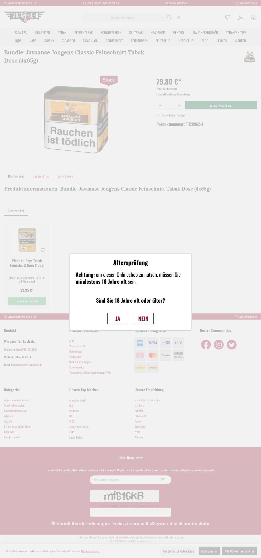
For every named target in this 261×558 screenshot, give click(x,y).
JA (117, 318)
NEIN (143, 318)
